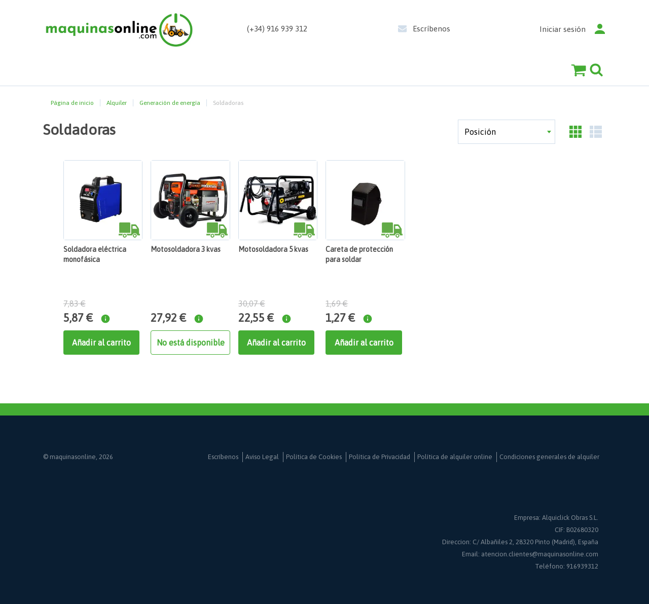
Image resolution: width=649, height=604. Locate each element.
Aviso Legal (262, 457)
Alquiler (116, 102)
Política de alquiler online (454, 457)
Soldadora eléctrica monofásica (94, 254)
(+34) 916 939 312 (277, 28)
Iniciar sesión (562, 29)
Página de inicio (72, 102)
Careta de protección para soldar (359, 254)
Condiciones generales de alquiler (549, 457)
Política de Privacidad (379, 457)
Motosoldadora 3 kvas (186, 249)
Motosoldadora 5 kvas (273, 249)
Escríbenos (431, 28)
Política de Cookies (314, 457)
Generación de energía (169, 102)
